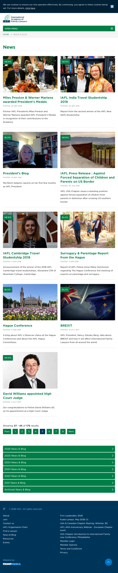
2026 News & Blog (15, 449)
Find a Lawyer (10, 531)
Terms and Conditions (71, 549)
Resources (8, 539)
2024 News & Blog (15, 462)
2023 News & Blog (15, 469)
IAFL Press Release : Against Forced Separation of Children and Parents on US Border (87, 177)
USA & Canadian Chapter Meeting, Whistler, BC (84, 523)
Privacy (64, 552)
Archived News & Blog (17, 489)
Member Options (68, 545)
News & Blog (9, 535)
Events (6, 542)
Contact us (8, 523)
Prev (7, 431)
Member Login (67, 541)
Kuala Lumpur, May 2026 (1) (74, 519)
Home (6, 34)
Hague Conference (17, 325)
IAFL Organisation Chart (15, 527)
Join (5, 519)
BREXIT (66, 325)
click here (30, 8)
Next (71, 431)
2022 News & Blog (15, 476)
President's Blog (16, 173)
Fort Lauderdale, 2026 (71, 516)
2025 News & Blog (15, 455)
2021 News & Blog (14, 483)
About (6, 516)
